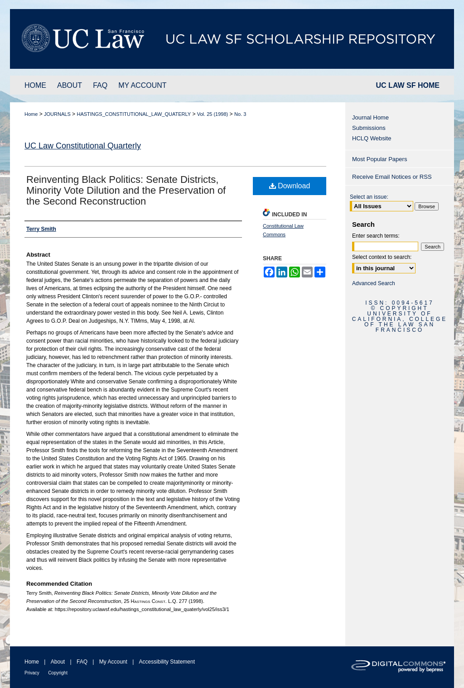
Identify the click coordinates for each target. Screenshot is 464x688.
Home (31, 114)
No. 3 (240, 114)
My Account (113, 662)
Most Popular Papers (379, 159)
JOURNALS (57, 114)
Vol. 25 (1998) (212, 114)
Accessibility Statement (167, 662)
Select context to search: (381, 257)
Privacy (31, 672)
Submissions (369, 127)
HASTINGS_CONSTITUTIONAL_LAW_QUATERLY (134, 114)
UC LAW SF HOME (408, 85)
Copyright (58, 672)
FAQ (82, 662)
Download (289, 186)
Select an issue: (369, 197)
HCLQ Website (371, 138)
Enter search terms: (376, 236)
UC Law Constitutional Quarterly (82, 145)
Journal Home (370, 117)
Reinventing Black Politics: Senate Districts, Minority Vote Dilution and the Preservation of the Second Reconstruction (126, 190)
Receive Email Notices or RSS (392, 176)
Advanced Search (373, 283)
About (58, 662)
